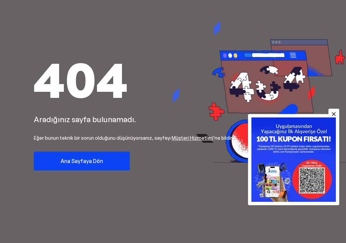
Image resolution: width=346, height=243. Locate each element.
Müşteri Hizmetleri (192, 138)
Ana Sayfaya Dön (81, 161)
